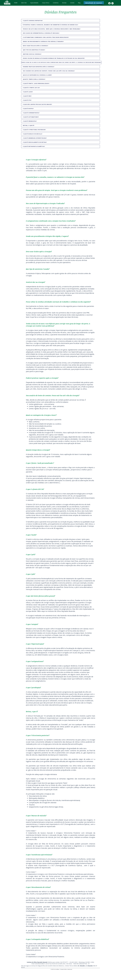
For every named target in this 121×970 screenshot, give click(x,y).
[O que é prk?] (60, 96)
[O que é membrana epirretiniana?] (60, 138)
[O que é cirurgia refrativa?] (60, 20)
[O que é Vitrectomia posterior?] (60, 129)
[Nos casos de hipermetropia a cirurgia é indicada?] (60, 33)
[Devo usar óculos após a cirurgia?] (60, 45)
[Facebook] (109, 3)
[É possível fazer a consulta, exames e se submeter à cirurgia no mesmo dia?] (60, 24)
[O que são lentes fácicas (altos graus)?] (60, 104)
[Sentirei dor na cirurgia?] (60, 54)
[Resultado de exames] (94, 2)
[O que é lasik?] (60, 91)
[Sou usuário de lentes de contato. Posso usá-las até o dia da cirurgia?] (60, 70)
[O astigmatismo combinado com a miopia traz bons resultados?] (60, 37)
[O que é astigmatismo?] (60, 117)
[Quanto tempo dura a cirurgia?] (60, 79)
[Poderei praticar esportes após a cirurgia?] (60, 66)
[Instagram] (112, 3)
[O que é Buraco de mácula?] (60, 134)
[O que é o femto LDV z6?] (60, 87)
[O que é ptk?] (60, 100)
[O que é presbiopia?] (60, 121)
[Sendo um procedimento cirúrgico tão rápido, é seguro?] (60, 41)
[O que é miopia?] (60, 108)
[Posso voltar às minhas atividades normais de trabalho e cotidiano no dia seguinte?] (60, 58)
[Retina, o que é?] (60, 125)
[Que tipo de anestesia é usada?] (60, 49)
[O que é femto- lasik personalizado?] (60, 83)
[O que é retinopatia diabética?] (60, 146)
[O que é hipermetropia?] (60, 112)
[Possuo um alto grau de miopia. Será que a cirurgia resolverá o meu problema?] (60, 29)
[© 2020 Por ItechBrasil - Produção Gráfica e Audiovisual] (61, 969)
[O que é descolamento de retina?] (60, 142)
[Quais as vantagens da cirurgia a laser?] (60, 75)
